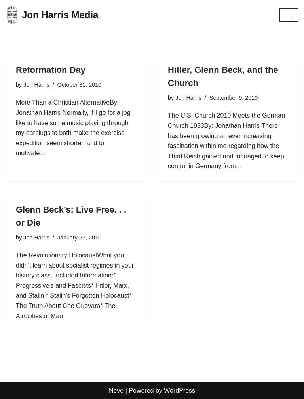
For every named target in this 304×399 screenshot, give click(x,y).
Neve (116, 390)
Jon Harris (36, 85)
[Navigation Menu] (288, 15)
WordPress (179, 390)
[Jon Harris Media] (52, 15)
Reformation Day (51, 70)
